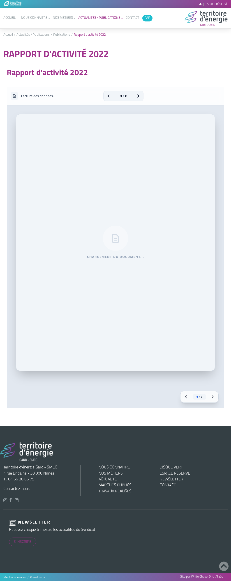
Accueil (9, 18)
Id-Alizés (217, 576)
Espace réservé (213, 4)
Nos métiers (63, 18)
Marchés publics (115, 485)
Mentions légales (14, 577)
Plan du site (37, 577)
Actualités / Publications (99, 18)
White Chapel (199, 576)
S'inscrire (22, 542)
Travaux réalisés (115, 491)
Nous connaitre (34, 18)
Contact (132, 18)
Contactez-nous (16, 489)
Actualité (108, 479)
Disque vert (171, 467)
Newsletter (171, 479)
